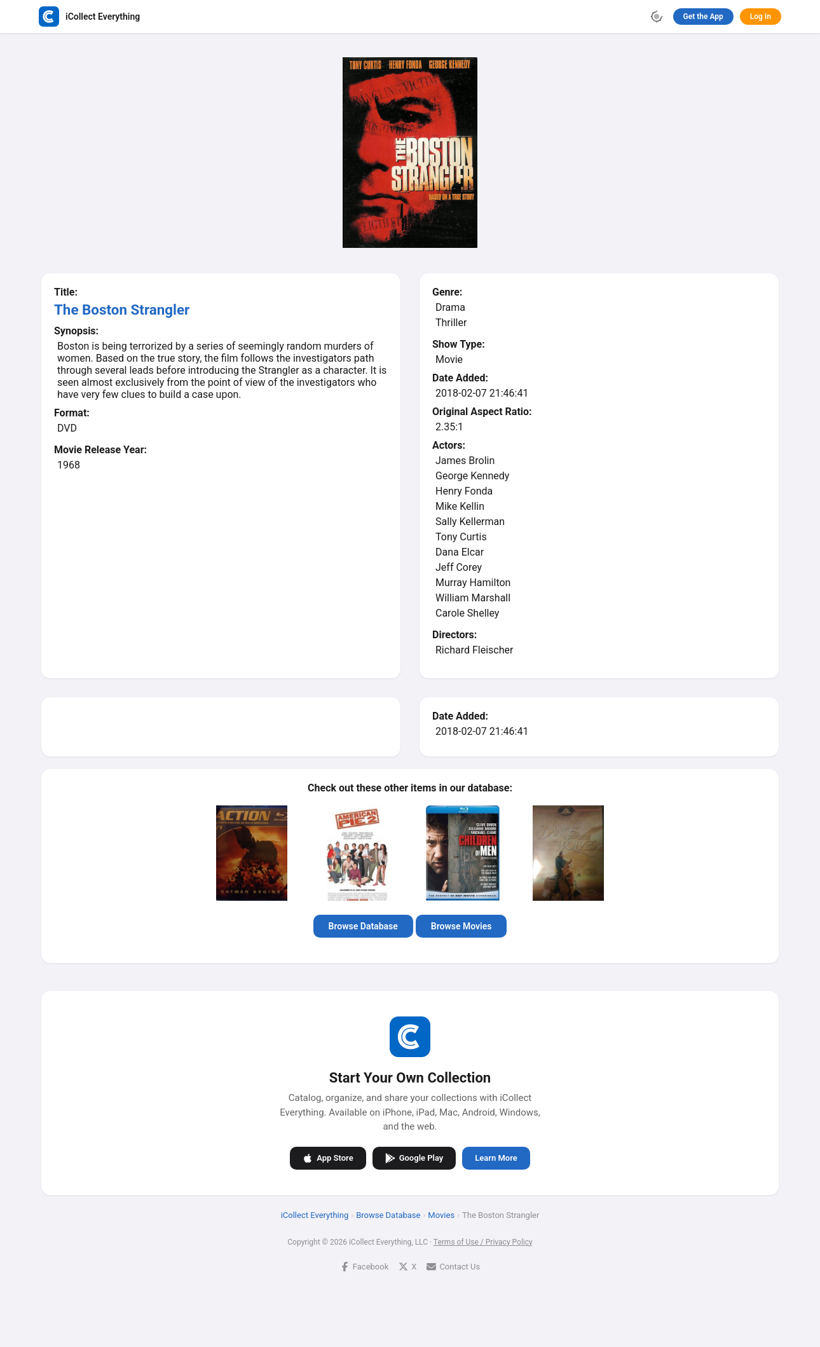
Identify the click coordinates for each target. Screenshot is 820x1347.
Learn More (496, 1158)
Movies (441, 1215)
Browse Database (363, 926)
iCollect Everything (315, 1215)
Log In (760, 16)
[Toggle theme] (656, 16)
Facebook (364, 1266)
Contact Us (453, 1266)
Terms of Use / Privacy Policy (483, 1242)
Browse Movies (461, 926)
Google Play (414, 1158)
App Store (328, 1158)
